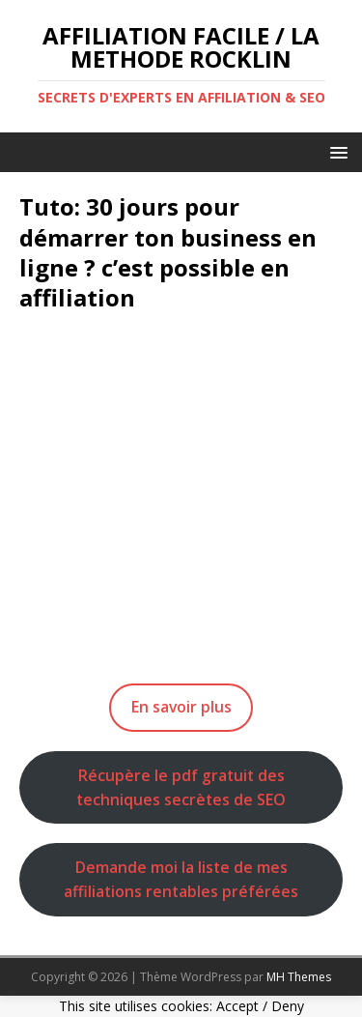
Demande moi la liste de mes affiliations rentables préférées (181, 879)
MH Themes (298, 977)
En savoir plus (181, 706)
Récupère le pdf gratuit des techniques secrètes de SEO (181, 787)
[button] (335, 151)
